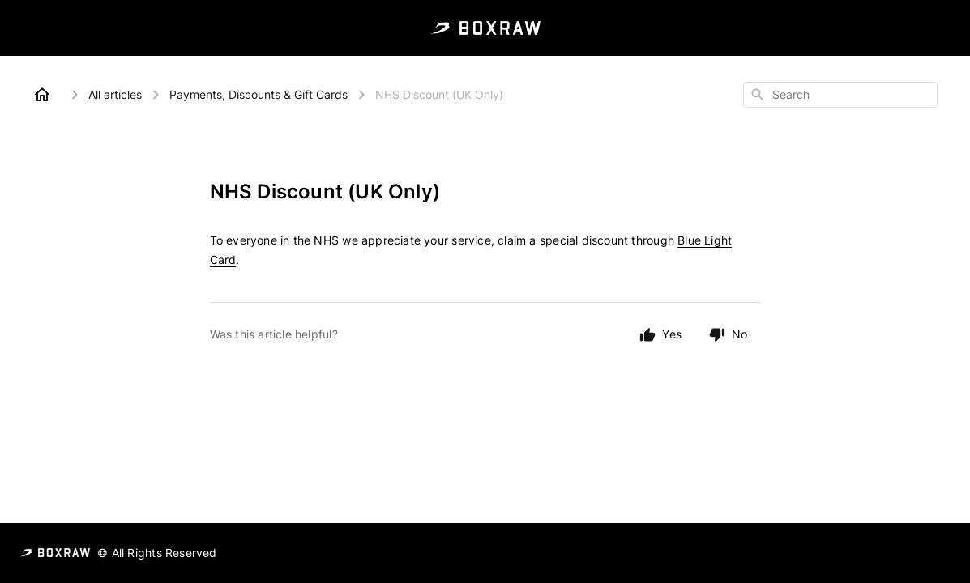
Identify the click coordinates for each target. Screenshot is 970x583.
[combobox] (840, 95)
